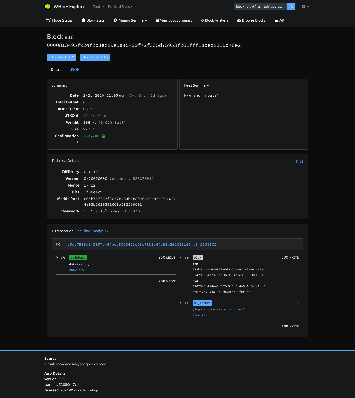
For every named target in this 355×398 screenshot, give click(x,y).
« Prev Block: (61, 57)
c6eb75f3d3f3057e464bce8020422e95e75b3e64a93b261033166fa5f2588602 (142, 244)
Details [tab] (56, 69)
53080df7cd (69, 384)
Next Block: (95, 57)
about (238, 309)
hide (299, 161)
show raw (76, 270)
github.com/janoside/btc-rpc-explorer (75, 364)
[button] (98, 6)
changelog (89, 390)
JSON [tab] (75, 69)
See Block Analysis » (92, 231)
